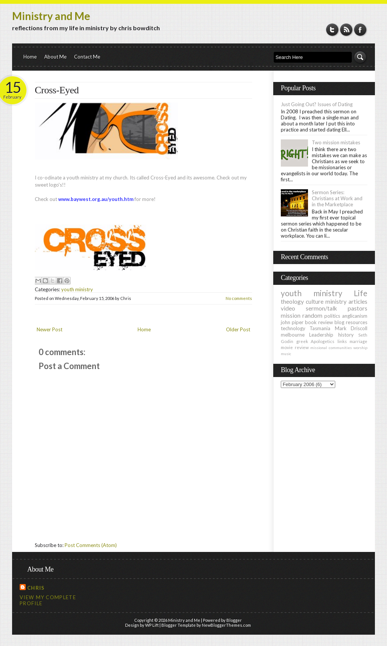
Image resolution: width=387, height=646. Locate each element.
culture (315, 301)
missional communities (331, 347)
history (346, 335)
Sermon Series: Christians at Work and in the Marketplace (337, 198)
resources (356, 322)
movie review (295, 347)
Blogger (234, 620)
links (342, 341)
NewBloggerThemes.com (226, 625)
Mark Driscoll (351, 328)
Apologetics (322, 341)
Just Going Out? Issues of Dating (317, 104)
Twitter (332, 30)
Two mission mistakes (336, 142)
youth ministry (77, 289)
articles (357, 301)
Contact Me (87, 57)
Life (360, 293)
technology (293, 328)
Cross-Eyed (57, 90)
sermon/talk (321, 308)
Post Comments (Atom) (91, 545)
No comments (239, 298)
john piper (292, 322)
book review (319, 322)
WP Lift (152, 625)
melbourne (293, 335)
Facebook (360, 30)
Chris (36, 588)
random (312, 315)
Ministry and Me (51, 15)
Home (30, 57)
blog (339, 322)
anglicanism (354, 316)
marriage (358, 341)
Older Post (238, 329)
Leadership (321, 335)
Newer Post (49, 329)
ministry (336, 301)
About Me (55, 57)
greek (302, 341)
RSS (346, 30)
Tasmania (320, 328)
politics (332, 316)
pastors (357, 308)
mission (290, 315)
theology (292, 301)
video (288, 308)
